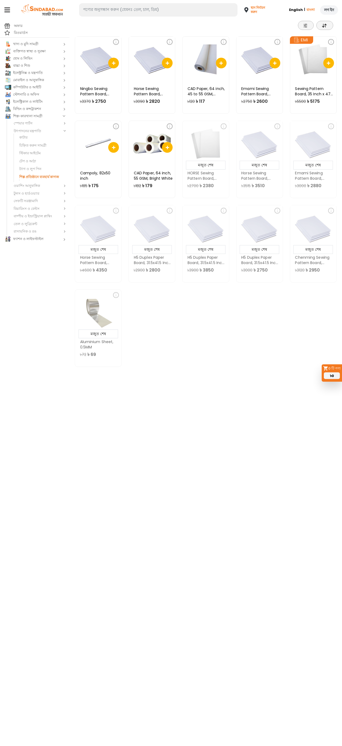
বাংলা (310, 9)
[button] (252, 10)
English (296, 9)
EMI (301, 40)
